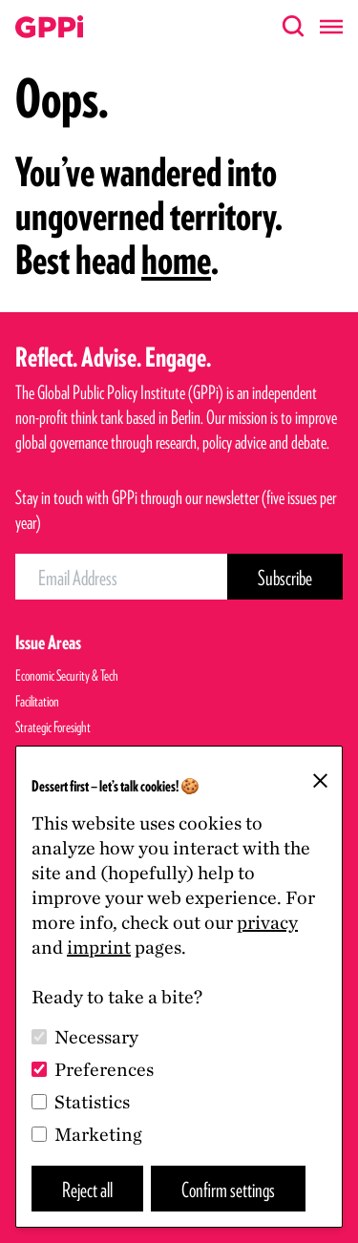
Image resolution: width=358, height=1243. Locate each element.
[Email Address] (121, 577)
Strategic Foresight (53, 727)
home (176, 260)
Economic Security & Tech (66, 675)
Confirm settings (228, 1189)
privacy (267, 922)
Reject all (87, 1189)
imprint (99, 947)
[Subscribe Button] (285, 577)
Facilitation (37, 701)
